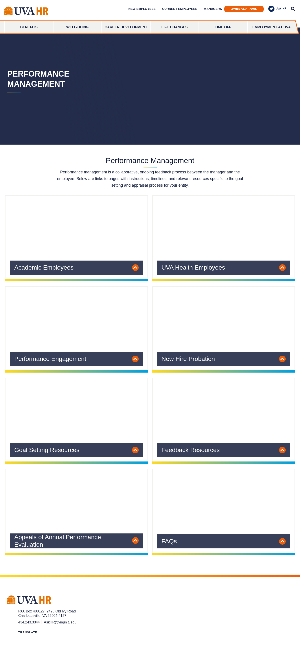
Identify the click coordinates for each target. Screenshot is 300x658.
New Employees (142, 9)
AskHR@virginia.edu (60, 622)
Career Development (126, 27)
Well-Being (77, 27)
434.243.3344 (29, 622)
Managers (213, 9)
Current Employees (179, 9)
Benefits (29, 27)
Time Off (223, 27)
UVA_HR (277, 9)
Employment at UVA (271, 27)
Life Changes (174, 27)
